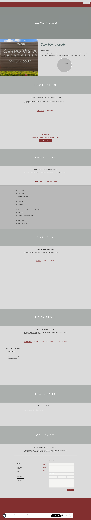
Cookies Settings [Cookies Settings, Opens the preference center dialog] (66, 515)
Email (44, 467)
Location (75, 5)
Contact (87, 5)
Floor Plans (57, 5)
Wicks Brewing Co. (11, 360)
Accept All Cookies (56, 515)
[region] (39, 515)
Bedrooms (45, 473)
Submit (70, 489)
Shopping (64, 341)
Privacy (45, 512)
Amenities (63, 5)
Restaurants (50, 341)
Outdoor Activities (39, 341)
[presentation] (55, 490)
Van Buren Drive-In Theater (12, 358)
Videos (53, 260)
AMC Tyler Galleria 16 (11, 351)
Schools (58, 341)
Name (44, 464)
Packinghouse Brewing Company (13, 353)
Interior (38, 260)
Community (46, 260)
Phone (44, 470)
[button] (4, 516)
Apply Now (86, 2)
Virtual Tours (77, 2)
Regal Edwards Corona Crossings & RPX (14, 356)
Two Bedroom (50, 110)
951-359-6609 (5, 0)
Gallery (70, 5)
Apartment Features (39, 181)
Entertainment (27, 341)
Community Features (52, 181)
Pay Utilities (43, 418)
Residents (81, 5)
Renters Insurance (53, 418)
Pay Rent (35, 418)
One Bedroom (40, 110)
